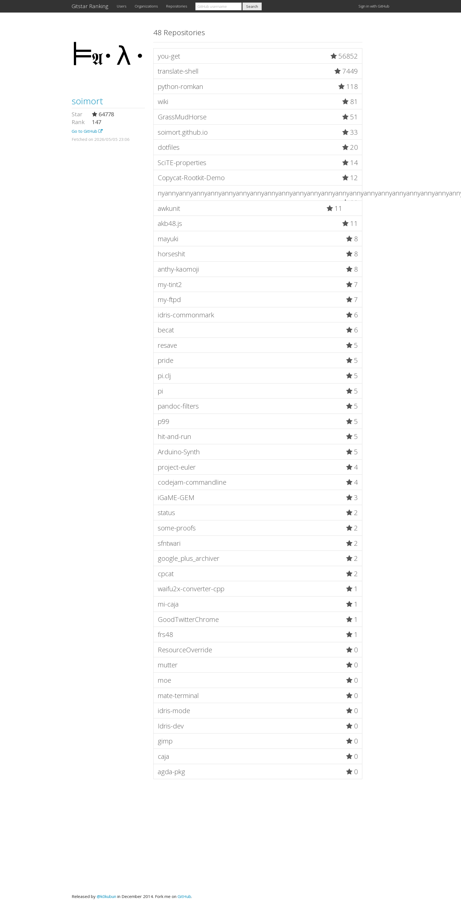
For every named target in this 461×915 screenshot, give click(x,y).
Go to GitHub (87, 131)
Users (121, 6)
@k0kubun (106, 896)
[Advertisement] (230, 839)
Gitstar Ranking (90, 6)
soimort (87, 101)
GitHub (184, 896)
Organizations (146, 6)
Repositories (176, 6)
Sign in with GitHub (373, 6)
